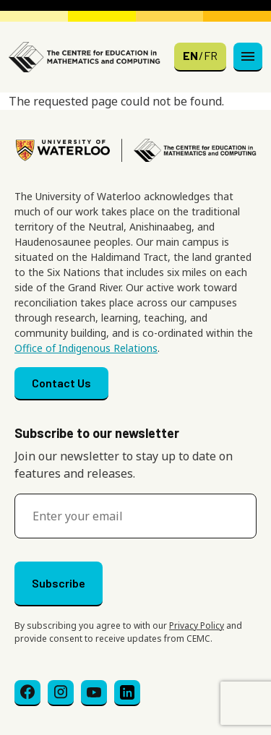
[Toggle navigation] (247, 57)
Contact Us (61, 383)
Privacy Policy (196, 625)
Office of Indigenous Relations (86, 348)
